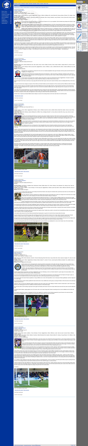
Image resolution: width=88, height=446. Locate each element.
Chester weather (79, 29)
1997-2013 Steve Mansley (19, 445)
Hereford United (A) (27, 7)
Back (72, 445)
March (45, 3)
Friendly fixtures (84, 28)
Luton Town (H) (32, 7)
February (41, 3)
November (30, 3)
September (23, 3)
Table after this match (19, 95)
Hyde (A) (22, 7)
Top (74, 445)
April (47, 3)
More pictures (26, 171)
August (19, 3)
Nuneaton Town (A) (38, 7)
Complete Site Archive (27, 445)
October (27, 3)
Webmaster (39, 445)
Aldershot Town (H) (17, 7)
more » (78, 11)
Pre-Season (16, 3)
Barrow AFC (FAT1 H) (45, 7)
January (38, 3)
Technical (33, 445)
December (34, 3)
